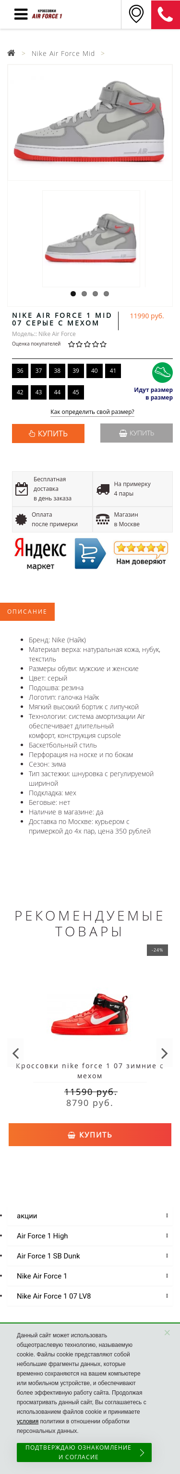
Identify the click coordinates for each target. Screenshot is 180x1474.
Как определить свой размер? (92, 412)
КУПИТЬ (53, 433)
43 (39, 392)
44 (57, 392)
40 (94, 371)
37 (39, 371)
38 (57, 371)
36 (20, 371)
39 (75, 371)
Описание (27, 611)
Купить (136, 432)
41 (113, 371)
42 (20, 392)
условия (27, 1421)
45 (75, 392)
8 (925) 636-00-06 (165, 14)
